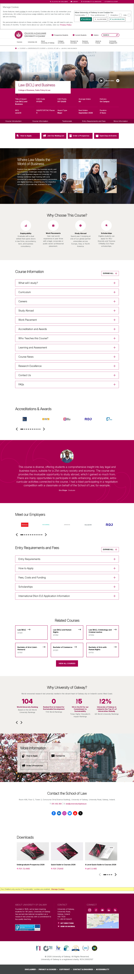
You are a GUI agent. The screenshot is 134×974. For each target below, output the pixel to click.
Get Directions (67, 923)
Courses (22, 48)
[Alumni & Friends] (101, 42)
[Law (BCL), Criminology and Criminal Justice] (103, 631)
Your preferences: (98, 15)
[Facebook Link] (96, 910)
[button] (16, 429)
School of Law (53, 48)
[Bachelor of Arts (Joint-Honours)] (31, 648)
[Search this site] (117, 35)
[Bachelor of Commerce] (67, 647)
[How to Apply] (34, 756)
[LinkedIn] (59, 814)
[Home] (16, 48)
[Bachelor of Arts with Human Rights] (103, 648)
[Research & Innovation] (75, 42)
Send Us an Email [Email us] (67, 926)
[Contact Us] (63, 756)
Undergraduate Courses (37, 48)
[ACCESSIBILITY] (102, 969)
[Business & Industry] (87, 42)
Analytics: (114, 15)
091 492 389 (57, 804)
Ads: (125, 15)
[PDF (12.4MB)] (23, 869)
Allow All (87, 19)
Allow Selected (118, 19)
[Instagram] (64, 814)
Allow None (101, 19)
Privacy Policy (65, 25)
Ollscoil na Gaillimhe (60, 1)
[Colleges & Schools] (62, 42)
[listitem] (67, 70)
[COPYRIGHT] (65, 969)
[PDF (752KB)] (57, 869)
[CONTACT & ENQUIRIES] (84, 969)
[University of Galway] (30, 35)
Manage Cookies (57, 889)
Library (75, 1)
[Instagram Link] (90, 910)
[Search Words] (110, 35)
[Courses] (20, 42)
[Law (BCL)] (31, 630)
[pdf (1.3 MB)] (91, 869)
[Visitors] (94, 35)
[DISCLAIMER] (31, 969)
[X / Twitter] (80, 814)
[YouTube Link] (102, 910)
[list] (67, 70)
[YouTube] (75, 814)
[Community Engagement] (113, 42)
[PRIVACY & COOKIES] (49, 969)
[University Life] (32, 42)
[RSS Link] (115, 910)
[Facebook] (54, 814)
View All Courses (67, 663)
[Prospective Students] (60, 35)
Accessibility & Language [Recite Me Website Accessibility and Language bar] (91, 2)
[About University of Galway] (47, 42)
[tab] (21, 429)
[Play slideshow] (117, 80)
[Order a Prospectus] (34, 765)
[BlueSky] (70, 814)
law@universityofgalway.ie (76, 804)
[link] (38, 948)
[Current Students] (80, 35)
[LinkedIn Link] (109, 910)
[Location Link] (103, 927)
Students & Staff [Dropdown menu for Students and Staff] (111, 1)
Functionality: (80, 15)
